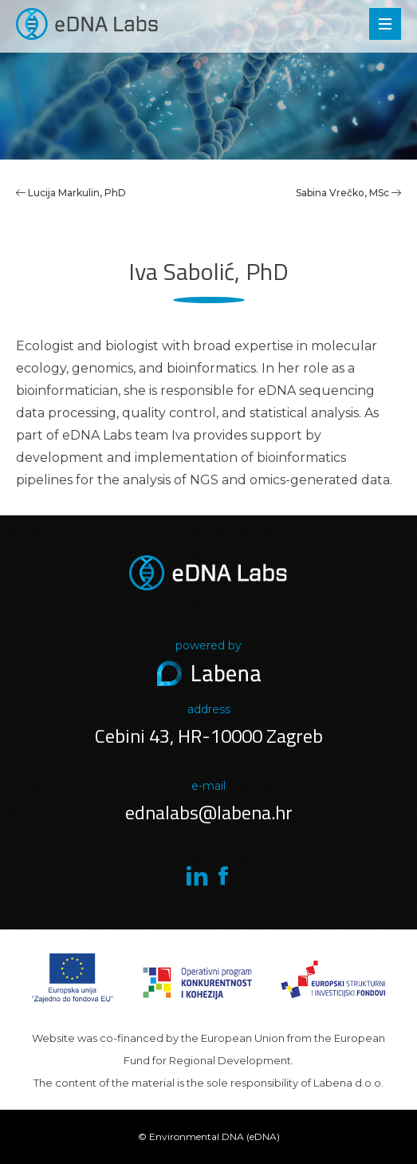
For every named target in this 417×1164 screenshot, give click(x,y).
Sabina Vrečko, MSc (348, 193)
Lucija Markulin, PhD (77, 193)
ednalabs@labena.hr (209, 812)
